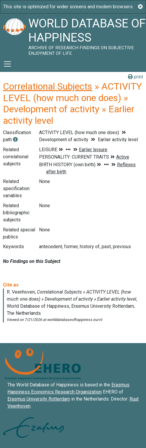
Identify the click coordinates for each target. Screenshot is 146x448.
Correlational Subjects (47, 86)
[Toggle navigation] (7, 64)
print (135, 77)
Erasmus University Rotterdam (38, 399)
